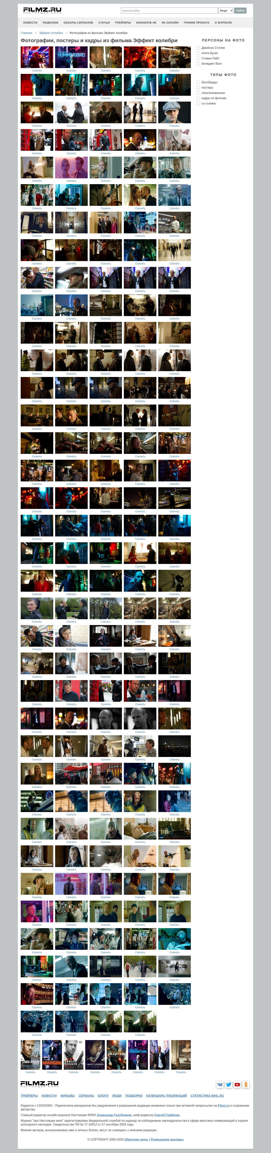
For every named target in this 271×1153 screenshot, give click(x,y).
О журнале (223, 22)
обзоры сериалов (78, 22)
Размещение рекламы (167, 1139)
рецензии (50, 22)
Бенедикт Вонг (212, 63)
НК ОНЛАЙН (170, 22)
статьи (104, 22)
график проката (196, 22)
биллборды (209, 82)
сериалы (86, 1095)
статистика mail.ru (207, 1095)
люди (117, 1095)
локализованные (213, 92)
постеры (207, 87)
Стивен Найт (210, 58)
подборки (133, 1095)
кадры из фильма (214, 98)
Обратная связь (136, 1139)
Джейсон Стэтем (213, 47)
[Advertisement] (225, 171)
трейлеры (123, 22)
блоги (103, 1095)
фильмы (67, 1095)
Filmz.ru (223, 1105)
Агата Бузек (210, 53)
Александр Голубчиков (114, 1115)
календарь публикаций (166, 1095)
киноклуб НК (146, 22)
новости (30, 22)
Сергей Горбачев (166, 1115)
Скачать (37, 70)
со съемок (209, 103)
